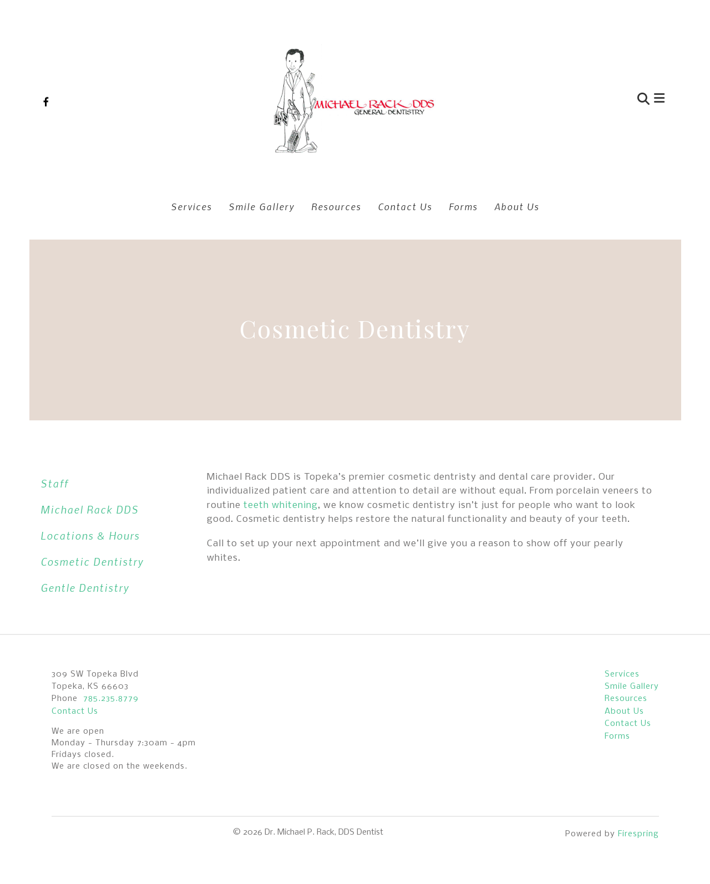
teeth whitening (281, 505)
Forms (463, 206)
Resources (336, 206)
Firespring (638, 834)
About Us (516, 206)
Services (191, 206)
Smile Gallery (262, 206)
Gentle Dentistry (84, 588)
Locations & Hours (90, 535)
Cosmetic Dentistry (92, 561)
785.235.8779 (111, 698)
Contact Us (405, 206)
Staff (54, 483)
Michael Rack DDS (89, 509)
